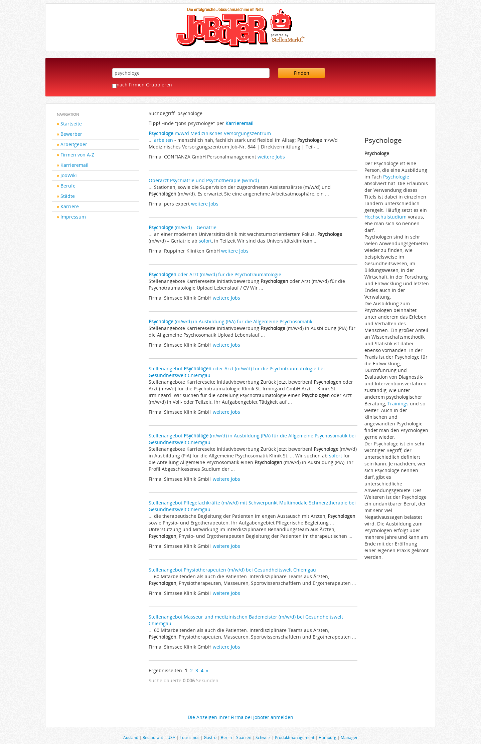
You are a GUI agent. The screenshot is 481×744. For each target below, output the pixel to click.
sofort (205, 241)
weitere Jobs (271, 156)
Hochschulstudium (385, 217)
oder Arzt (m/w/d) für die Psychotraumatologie (215, 274)
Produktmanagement (294, 737)
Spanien (243, 737)
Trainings (398, 403)
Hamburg (327, 737)
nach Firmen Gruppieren (144, 84)
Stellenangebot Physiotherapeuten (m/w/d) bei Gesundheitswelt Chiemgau (232, 570)
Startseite (71, 123)
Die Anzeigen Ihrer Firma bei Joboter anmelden (240, 717)
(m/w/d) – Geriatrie (182, 227)
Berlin (226, 737)
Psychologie (396, 176)
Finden (301, 73)
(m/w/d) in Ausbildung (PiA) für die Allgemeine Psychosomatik (230, 321)
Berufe (67, 185)
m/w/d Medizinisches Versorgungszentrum (210, 133)
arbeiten (163, 140)
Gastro (210, 737)
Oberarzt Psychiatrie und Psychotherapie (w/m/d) (204, 180)
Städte (67, 196)
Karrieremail (74, 165)
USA (171, 737)
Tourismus (189, 737)
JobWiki (68, 175)
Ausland (130, 737)
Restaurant (153, 737)
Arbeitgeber (73, 144)
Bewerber (71, 134)
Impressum (73, 217)
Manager (349, 737)
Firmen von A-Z (77, 154)
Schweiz (263, 737)
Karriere (69, 206)
